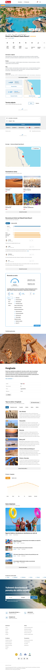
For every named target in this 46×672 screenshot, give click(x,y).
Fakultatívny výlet (13, 407)
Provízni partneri (27, 641)
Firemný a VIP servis (27, 632)
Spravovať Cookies (8, 665)
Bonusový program (8, 643)
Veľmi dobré (9, 227)
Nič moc (8, 230)
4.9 (13, 38)
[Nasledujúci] (39, 19)
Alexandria (22, 421)
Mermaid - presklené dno (28, 207)
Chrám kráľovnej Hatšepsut (27, 449)
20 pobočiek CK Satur (14, 612)
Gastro (32, 407)
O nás (6, 627)
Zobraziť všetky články (23, 567)
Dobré (8, 229)
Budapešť (15, 577)
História (26, 407)
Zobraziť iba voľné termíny (36, 131)
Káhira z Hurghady (27, 189)
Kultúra (37, 407)
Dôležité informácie (8, 640)
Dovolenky (20, 2)
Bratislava (23, 577)
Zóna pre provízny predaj (28, 640)
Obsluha (9, 299)
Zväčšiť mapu (36, 148)
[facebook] (19, 658)
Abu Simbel (22, 411)
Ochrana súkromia (8, 641)
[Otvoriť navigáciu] (40, 2)
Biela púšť (22, 439)
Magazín (6, 632)
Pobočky (6, 629)
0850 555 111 (30, 612)
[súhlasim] (30, 240)
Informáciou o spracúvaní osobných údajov (12, 601)
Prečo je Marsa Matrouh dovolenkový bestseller (23, 547)
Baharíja (21, 430)
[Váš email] (13, 597)
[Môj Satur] (37, 2)
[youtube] (27, 658)
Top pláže (21, 407)
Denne (31, 103)
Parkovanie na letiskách (28, 630)
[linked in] (21, 658)
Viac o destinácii (9, 378)
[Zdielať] (38, 29)
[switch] (30, 131)
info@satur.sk (12, 617)
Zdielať (8, 394)
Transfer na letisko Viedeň (28, 634)
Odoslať (33, 597)
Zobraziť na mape (35, 402)
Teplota (8, 478)
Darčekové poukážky (27, 629)
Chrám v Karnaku (24, 458)
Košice (30, 577)
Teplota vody (14, 478)
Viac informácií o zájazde (23, 77)
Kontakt (6, 634)
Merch (6, 648)
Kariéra (6, 630)
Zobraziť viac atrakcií (23, 211)
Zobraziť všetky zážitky (23, 468)
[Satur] (8, 2)
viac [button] (28, 250)
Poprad (38, 577)
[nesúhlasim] (32, 240)
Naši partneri (26, 645)
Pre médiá (26, 643)
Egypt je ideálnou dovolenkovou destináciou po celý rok (21, 533)
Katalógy (6, 646)
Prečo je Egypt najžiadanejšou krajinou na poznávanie (24, 561)
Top (7, 407)
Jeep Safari (7, 189)
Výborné (8, 226)
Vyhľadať (23, 124)
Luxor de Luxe (8, 207)
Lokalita (9, 305)
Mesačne (37, 103)
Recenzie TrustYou (14, 95)
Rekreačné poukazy (8, 645)
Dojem (9, 301)
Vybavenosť (10, 303)
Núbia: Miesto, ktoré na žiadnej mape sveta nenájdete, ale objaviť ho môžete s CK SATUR (27, 541)
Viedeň (7, 577)
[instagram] (24, 658)
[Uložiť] (31, 29)
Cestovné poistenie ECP (28, 627)
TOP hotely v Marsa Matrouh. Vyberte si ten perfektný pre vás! (25, 554)
